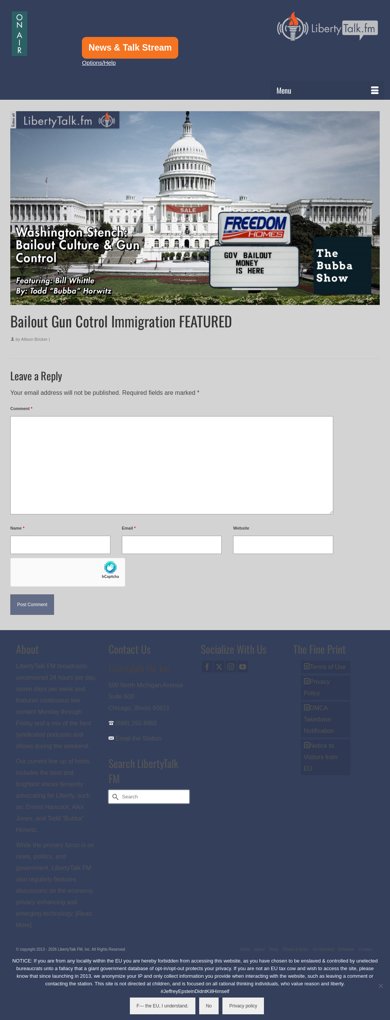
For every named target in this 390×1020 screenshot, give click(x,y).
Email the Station (138, 738)
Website (241, 528)
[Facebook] (207, 666)
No (209, 1006)
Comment (21, 408)
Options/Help (99, 62)
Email (129, 528)
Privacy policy (243, 1006)
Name (17, 528)
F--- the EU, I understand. (163, 1006)
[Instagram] (230, 666)
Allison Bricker (34, 339)
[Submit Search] (114, 796)
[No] (380, 986)
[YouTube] (242, 666)
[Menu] (327, 90)
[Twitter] (219, 666)
